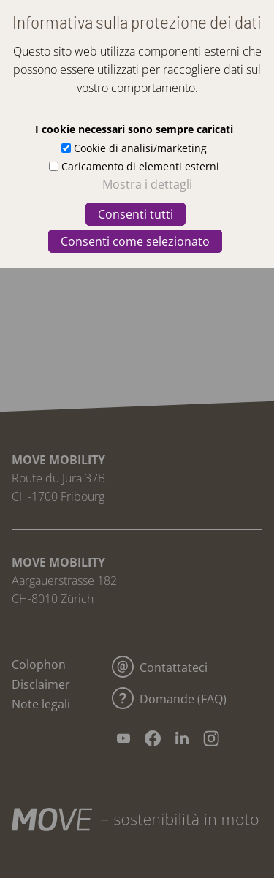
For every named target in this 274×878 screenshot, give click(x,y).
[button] (242, 35)
